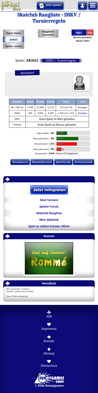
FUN (90, 32)
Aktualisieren (20, 161)
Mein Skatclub (49, 219)
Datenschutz (49, 366)
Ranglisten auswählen (48, 33)
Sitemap (49, 353)
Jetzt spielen (50, 6)
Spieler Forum (49, 206)
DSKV (79, 32)
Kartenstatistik (84, 161)
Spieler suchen (13, 46)
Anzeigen (82, 107)
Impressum (49, 329)
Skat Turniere (49, 200)
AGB (49, 316)
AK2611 (13, 39)
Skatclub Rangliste (49, 213)
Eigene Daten (13, 33)
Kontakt (49, 341)
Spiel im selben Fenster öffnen (49, 226)
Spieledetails (63, 161)
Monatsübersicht (42, 161)
